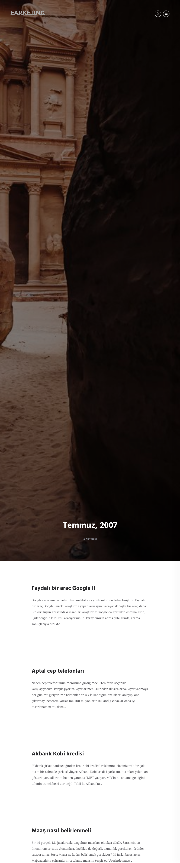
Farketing (28, 12)
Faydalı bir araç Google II (63, 588)
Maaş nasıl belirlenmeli (61, 830)
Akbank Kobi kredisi (58, 753)
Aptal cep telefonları (58, 671)
